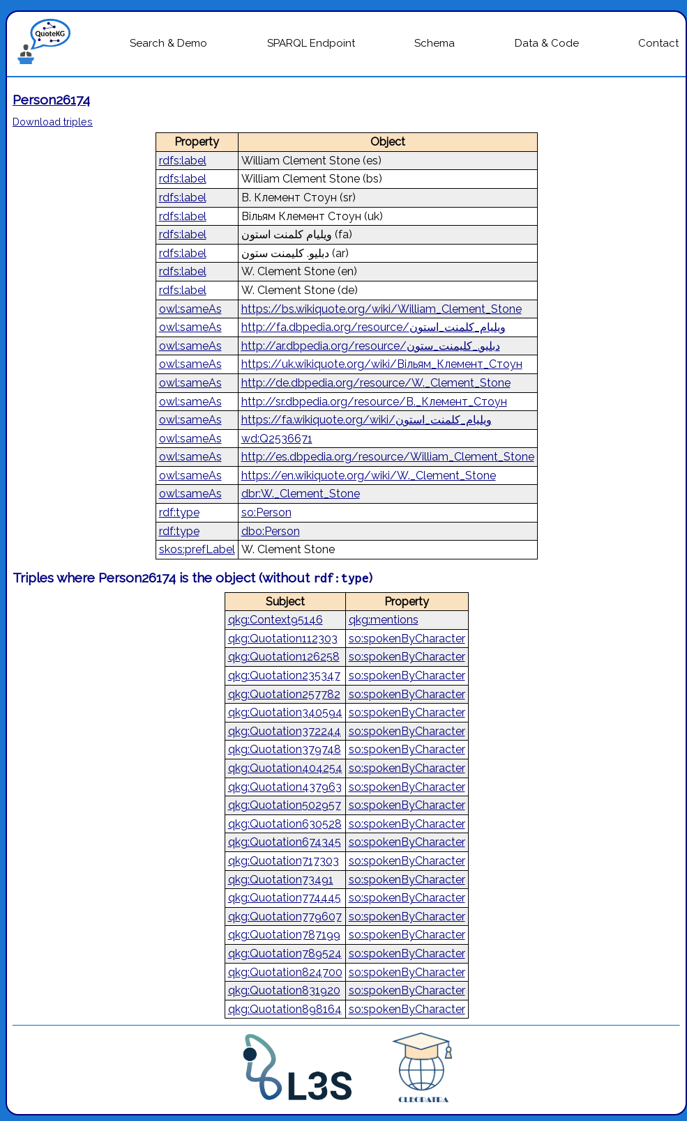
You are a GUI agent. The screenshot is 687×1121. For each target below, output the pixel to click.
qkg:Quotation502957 (284, 805)
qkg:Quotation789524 (285, 953)
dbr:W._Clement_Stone (300, 493)
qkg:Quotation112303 (283, 638)
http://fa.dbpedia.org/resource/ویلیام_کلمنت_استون (373, 327)
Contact (658, 43)
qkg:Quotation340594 (285, 712)
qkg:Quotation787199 (284, 934)
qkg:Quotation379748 (284, 749)
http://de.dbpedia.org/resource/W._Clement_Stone (376, 382)
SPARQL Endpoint (311, 43)
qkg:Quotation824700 (285, 972)
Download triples (53, 121)
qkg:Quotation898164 (285, 1009)
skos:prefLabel (197, 549)
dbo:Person (270, 531)
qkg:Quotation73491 (280, 879)
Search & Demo (168, 43)
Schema (434, 43)
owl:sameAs (190, 309)
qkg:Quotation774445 (284, 897)
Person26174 (51, 99)
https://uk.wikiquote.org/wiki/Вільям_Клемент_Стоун (381, 364)
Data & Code (547, 43)
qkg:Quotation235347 (284, 675)
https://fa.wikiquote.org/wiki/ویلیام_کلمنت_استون (366, 419)
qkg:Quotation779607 (285, 916)
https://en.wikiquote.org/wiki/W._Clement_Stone (368, 475)
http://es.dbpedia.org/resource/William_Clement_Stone (387, 456)
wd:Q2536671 (276, 438)
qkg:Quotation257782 (284, 694)
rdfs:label (182, 160)
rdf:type (179, 512)
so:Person (266, 512)
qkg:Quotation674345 (284, 842)
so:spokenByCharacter (407, 638)
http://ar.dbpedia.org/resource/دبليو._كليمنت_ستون (370, 346)
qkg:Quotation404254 (285, 768)
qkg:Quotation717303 (283, 860)
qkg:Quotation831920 (284, 990)
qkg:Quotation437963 (285, 787)
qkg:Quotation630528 (285, 823)
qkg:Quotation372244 (284, 731)
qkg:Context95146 (275, 619)
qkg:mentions (383, 619)
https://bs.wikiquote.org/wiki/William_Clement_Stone (381, 309)
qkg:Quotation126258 (284, 656)
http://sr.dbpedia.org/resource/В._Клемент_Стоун (374, 401)
